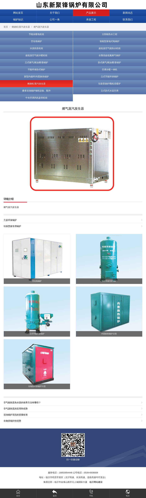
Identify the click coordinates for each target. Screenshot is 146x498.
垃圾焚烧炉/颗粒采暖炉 (109, 83)
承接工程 (91, 19)
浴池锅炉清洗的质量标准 (16, 414)
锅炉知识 (18, 19)
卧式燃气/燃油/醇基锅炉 (109, 62)
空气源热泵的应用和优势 (16, 408)
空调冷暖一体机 (109, 69)
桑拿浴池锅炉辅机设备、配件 (36, 90)
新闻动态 (128, 12)
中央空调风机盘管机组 (36, 97)
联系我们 (128, 19)
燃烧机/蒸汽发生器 (21, 27)
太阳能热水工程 (109, 34)
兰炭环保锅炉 (10, 220)
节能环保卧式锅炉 (36, 69)
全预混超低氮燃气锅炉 (110, 55)
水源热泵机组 (36, 48)
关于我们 (55, 12)
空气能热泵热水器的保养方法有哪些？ (22, 402)
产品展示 (91, 12)
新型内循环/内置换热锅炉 (36, 76)
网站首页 (18, 12)
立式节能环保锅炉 (109, 76)
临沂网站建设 (96, 482)
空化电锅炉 (36, 41)
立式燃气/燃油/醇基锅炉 (36, 62)
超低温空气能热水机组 (110, 48)
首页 (6, 27)
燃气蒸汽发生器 (41, 27)
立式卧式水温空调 (109, 90)
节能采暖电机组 (36, 34)
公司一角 (55, 19)
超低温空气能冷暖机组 (36, 55)
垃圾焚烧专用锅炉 (12, 226)
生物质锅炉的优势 (12, 421)
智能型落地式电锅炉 (109, 41)
